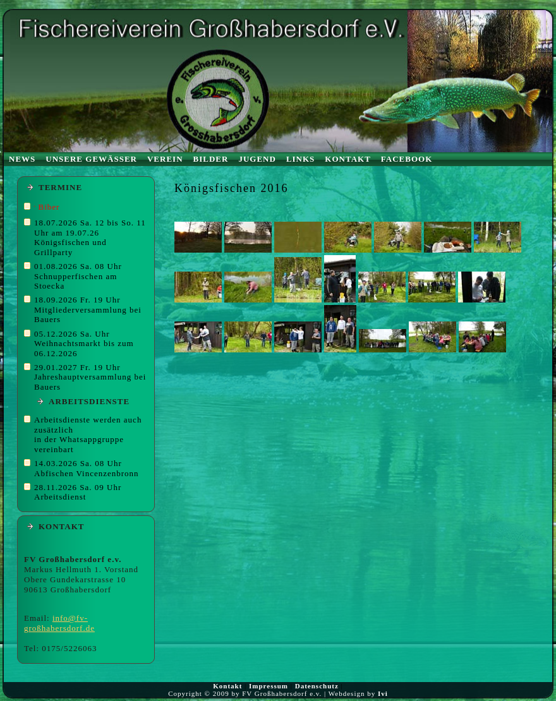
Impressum (268, 686)
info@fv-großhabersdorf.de (59, 623)
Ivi (383, 693)
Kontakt (227, 686)
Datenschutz (317, 686)
